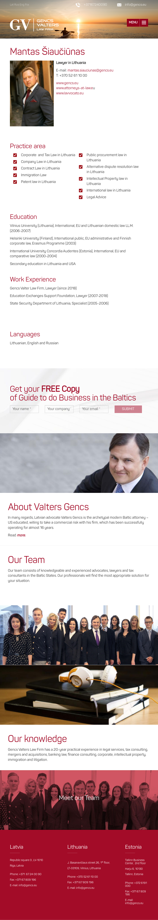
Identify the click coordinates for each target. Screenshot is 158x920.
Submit (128, 409)
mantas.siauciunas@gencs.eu (90, 71)
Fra (27, 4)
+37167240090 (95, 5)
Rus (16, 4)
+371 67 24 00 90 (30, 874)
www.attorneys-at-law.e (74, 88)
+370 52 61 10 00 (87, 876)
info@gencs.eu (135, 5)
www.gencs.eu (67, 83)
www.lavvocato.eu (70, 93)
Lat (12, 4)
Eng (22, 4)
